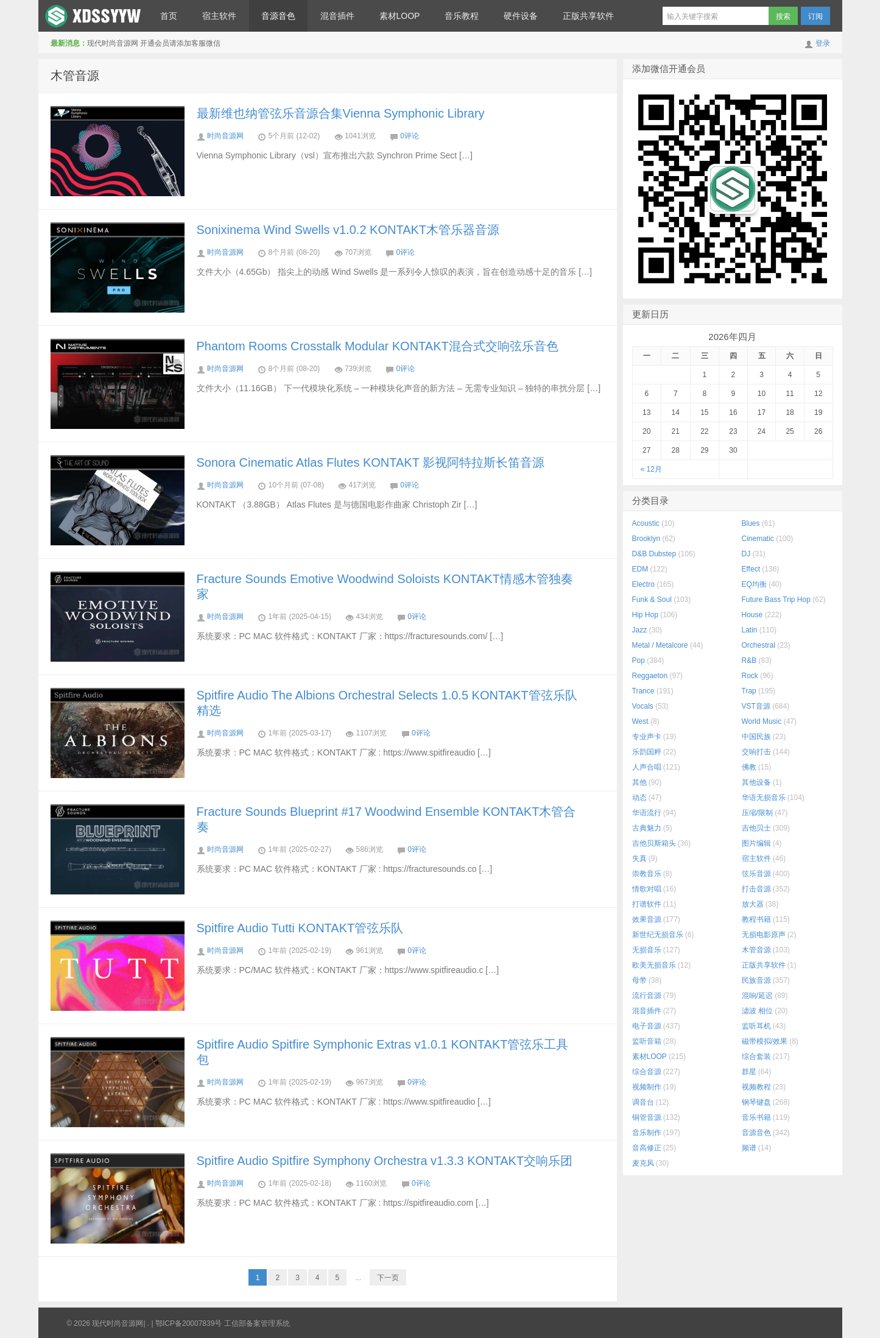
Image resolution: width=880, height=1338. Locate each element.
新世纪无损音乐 (657, 934)
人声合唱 (646, 767)
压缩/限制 (757, 813)
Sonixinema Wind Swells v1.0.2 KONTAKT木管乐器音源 (348, 229)
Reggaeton (650, 675)
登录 (822, 43)
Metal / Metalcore (660, 645)
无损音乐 (646, 950)
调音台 (643, 1102)
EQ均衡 (754, 584)
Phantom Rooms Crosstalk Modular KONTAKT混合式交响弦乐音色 (377, 346)
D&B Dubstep (654, 554)
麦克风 (643, 1163)
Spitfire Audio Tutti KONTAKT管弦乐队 (300, 928)
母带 (639, 980)
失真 (639, 858)
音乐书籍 (756, 1117)
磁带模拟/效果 (764, 1041)
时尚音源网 (225, 136)
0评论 (409, 136)
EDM (640, 569)
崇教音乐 (646, 873)
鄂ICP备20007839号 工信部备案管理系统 (222, 1323)
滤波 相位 (757, 1011)
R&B (749, 660)
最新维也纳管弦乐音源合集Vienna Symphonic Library (341, 113)
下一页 (388, 1277)
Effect (751, 569)
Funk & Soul (652, 599)
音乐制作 (646, 1132)
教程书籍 (756, 919)
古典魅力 (646, 828)
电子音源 (646, 1026)
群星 (749, 1071)
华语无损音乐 (764, 797)
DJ (746, 554)
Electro (643, 584)
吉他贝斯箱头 (654, 843)
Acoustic (646, 523)
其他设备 (756, 782)
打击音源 (756, 889)
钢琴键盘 (756, 1102)
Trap (749, 691)
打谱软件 (646, 904)
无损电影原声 (764, 934)
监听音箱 (646, 1041)
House (752, 615)
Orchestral (758, 645)
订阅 (815, 16)
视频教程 (756, 1087)
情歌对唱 (646, 889)
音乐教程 (462, 16)
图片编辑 (756, 843)
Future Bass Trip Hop (776, 599)
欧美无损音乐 (654, 965)
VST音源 (756, 706)
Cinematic (758, 538)
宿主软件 (219, 16)
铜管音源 (646, 1117)
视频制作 (646, 1087)
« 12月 (651, 469)
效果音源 (646, 919)
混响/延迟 (757, 995)
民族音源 (756, 980)
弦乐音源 (756, 873)
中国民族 (756, 736)
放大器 (753, 904)
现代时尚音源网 (93, 16)
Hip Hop (645, 615)
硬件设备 (521, 16)
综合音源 (646, 1071)
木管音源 (75, 75)
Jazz (639, 630)
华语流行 (646, 813)
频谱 (749, 1148)
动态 (639, 797)
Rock (750, 675)
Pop (638, 660)
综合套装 (756, 1056)
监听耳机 (756, 1026)
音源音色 (278, 16)
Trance (643, 691)
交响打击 (756, 752)
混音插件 (337, 16)
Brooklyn (646, 538)
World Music (762, 721)
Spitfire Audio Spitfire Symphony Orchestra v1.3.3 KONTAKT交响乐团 (385, 1160)
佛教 (749, 767)
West (640, 721)
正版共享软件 (588, 16)
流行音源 (646, 995)
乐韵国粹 (646, 752)
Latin (750, 630)
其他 (639, 782)
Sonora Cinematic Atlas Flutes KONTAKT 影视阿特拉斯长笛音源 (371, 462)
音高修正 (646, 1148)
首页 (168, 16)
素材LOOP (399, 16)
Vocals (642, 706)
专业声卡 (646, 736)
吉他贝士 (756, 828)
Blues (751, 523)
